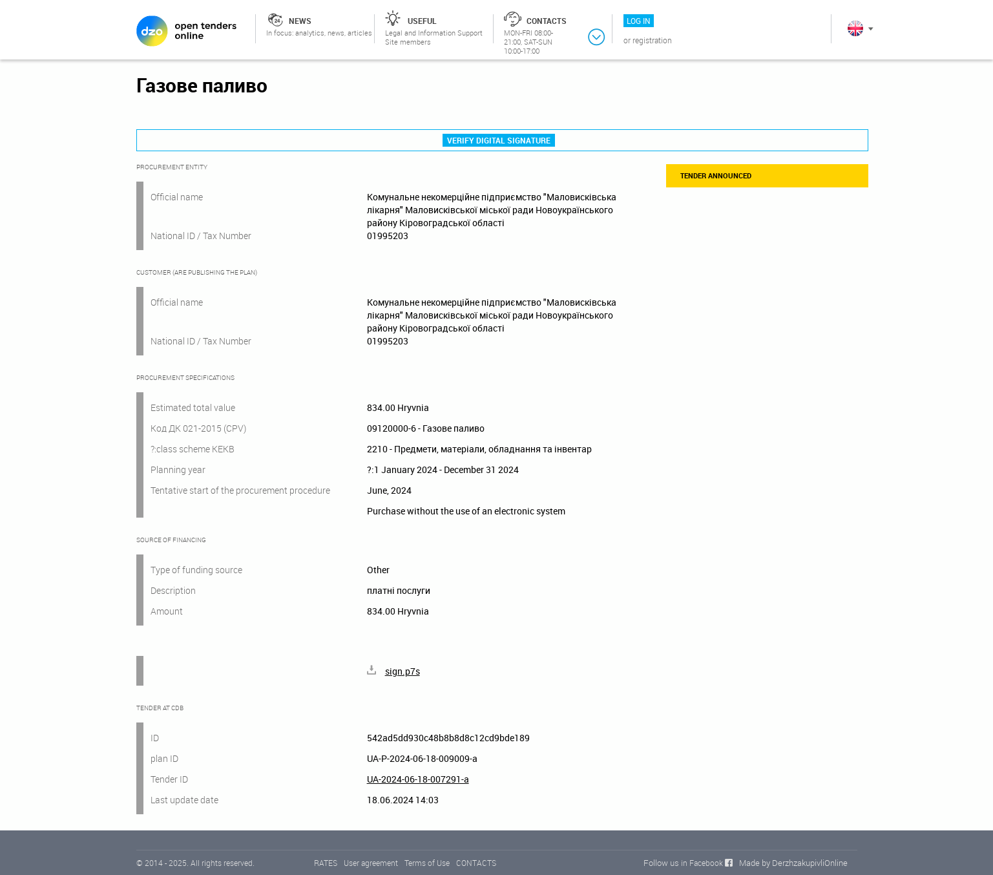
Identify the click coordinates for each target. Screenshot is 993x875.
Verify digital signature (498, 140)
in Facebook (702, 863)
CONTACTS (476, 863)
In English (855, 28)
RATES (325, 863)
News (300, 20)
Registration (652, 40)
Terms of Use (427, 863)
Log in (639, 21)
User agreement (371, 863)
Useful (422, 20)
